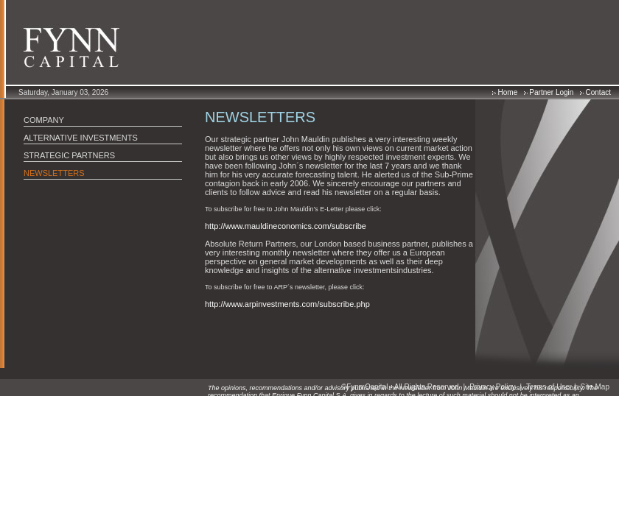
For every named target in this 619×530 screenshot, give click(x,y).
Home (504, 92)
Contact (595, 92)
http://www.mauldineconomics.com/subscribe (285, 226)
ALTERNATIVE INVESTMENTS (81, 137)
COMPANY (44, 120)
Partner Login (549, 92)
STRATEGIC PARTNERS (69, 155)
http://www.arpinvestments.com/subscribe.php (287, 304)
